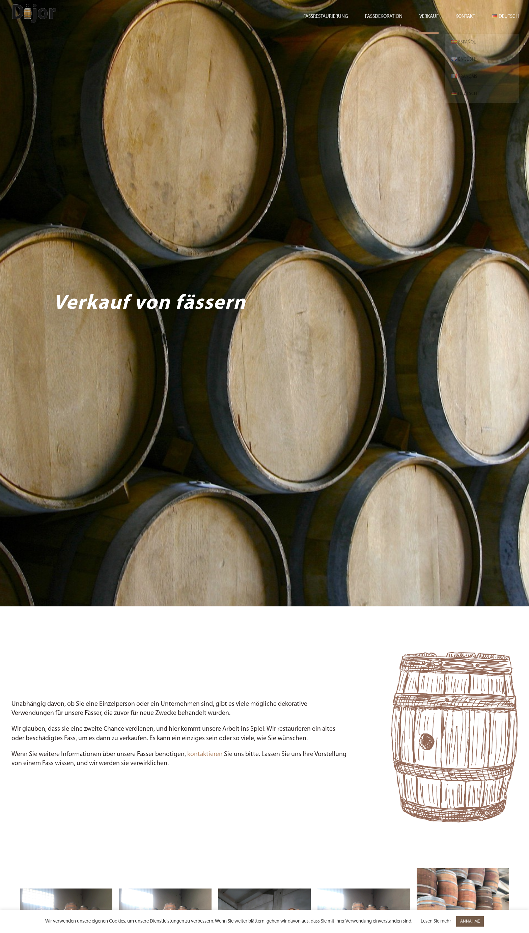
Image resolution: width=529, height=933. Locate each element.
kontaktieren (205, 754)
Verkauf (429, 16)
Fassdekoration (383, 16)
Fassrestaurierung (325, 16)
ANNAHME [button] (470, 921)
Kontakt (465, 16)
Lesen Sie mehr (436, 921)
